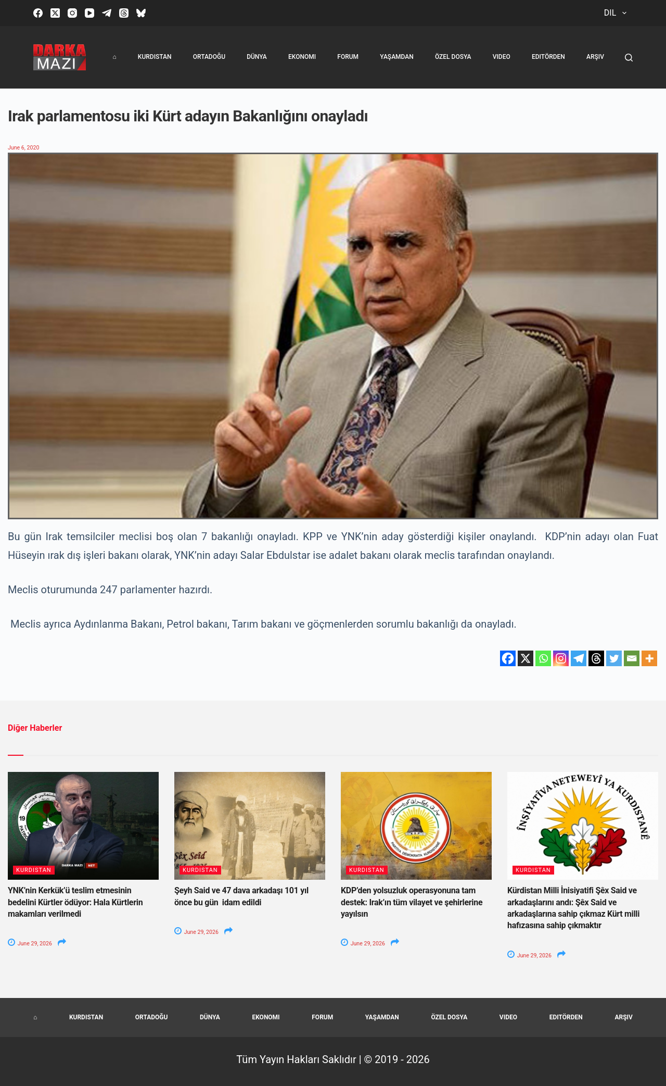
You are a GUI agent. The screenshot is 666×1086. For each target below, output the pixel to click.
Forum (347, 56)
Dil (617, 13)
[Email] (631, 658)
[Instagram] (72, 13)
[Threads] (124, 13)
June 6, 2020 (24, 147)
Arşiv (595, 56)
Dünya (257, 56)
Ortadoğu (209, 56)
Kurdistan (155, 56)
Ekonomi (302, 56)
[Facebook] (38, 13)
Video (501, 56)
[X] (525, 658)
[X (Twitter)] (55, 13)
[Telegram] (106, 13)
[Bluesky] (141, 13)
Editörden (548, 56)
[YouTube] (89, 13)
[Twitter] (614, 658)
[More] (649, 658)
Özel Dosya (453, 56)
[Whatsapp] (543, 658)
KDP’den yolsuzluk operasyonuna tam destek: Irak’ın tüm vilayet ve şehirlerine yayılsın (411, 902)
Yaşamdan (397, 56)
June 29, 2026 (30, 943)
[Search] (629, 57)
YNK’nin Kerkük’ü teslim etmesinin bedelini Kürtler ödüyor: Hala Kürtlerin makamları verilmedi (75, 902)
